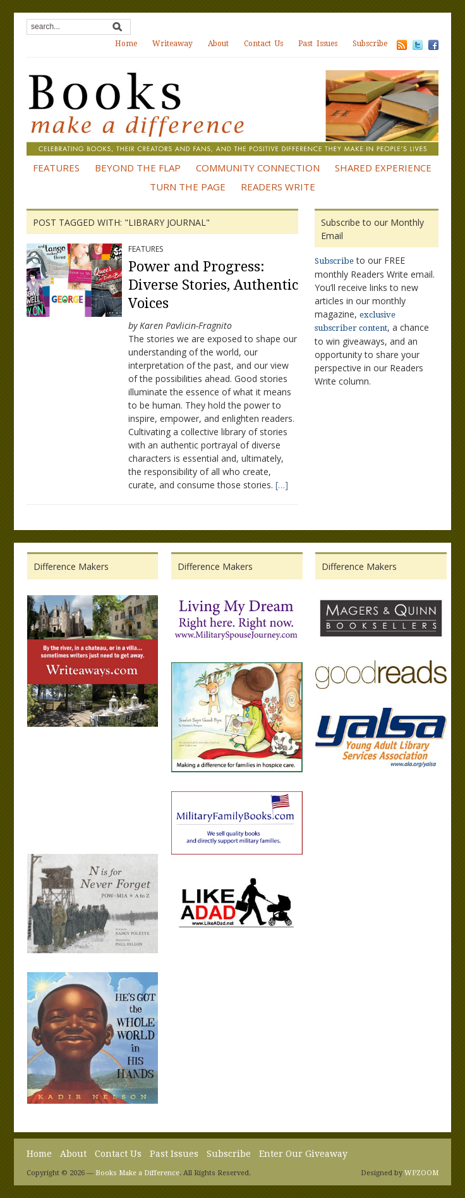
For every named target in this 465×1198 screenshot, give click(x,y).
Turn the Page (188, 186)
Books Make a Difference (137, 1173)
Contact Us (263, 43)
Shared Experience (383, 167)
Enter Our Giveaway (303, 1154)
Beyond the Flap (138, 167)
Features (56, 167)
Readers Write (278, 186)
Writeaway (172, 43)
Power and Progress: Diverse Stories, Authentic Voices (213, 285)
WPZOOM (421, 1173)
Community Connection (258, 167)
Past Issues (317, 43)
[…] (281, 485)
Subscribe (370, 43)
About (218, 43)
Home (126, 43)
